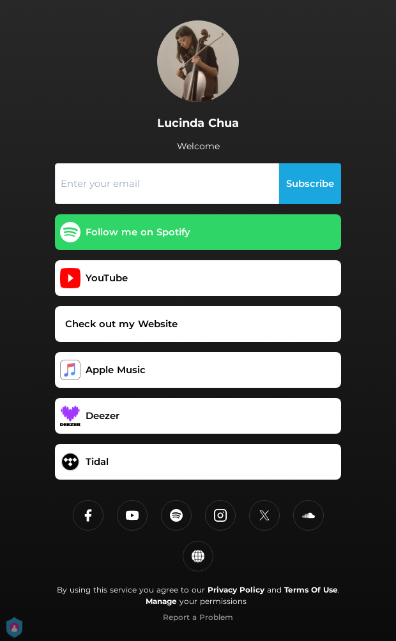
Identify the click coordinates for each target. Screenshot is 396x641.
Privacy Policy (236, 589)
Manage (161, 601)
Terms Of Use (311, 589)
